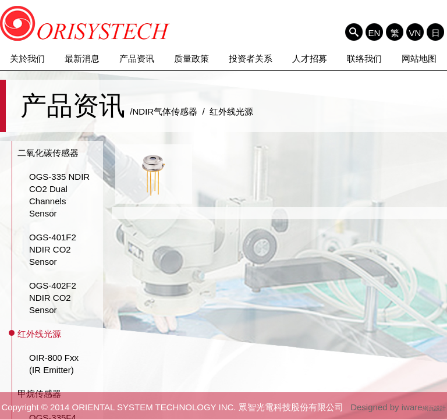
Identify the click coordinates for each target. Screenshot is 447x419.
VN (415, 32)
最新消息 (82, 58)
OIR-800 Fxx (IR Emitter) (54, 364)
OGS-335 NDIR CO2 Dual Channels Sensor (59, 195)
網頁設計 (434, 408)
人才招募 (309, 58)
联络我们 (364, 58)
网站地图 (419, 58)
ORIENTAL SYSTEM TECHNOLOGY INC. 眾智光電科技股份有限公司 (85, 23)
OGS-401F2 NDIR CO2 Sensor (52, 249)
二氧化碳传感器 (48, 153)
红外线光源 (39, 334)
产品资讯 (136, 58)
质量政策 (191, 58)
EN (374, 32)
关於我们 (27, 58)
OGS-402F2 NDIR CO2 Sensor (52, 297)
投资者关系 (250, 58)
